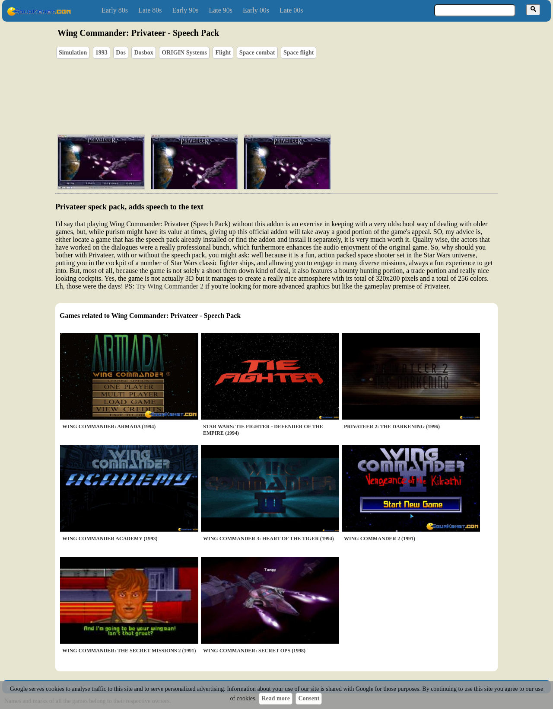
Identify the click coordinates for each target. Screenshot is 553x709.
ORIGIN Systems (184, 52)
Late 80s (150, 10)
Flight (223, 52)
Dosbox (143, 52)
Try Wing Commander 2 (169, 286)
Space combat (257, 52)
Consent (308, 698)
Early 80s (115, 10)
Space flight (298, 52)
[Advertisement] (301, 86)
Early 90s (185, 10)
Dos (121, 52)
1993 (101, 52)
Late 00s (291, 10)
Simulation (73, 52)
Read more (275, 698)
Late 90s (220, 10)
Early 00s (256, 10)
